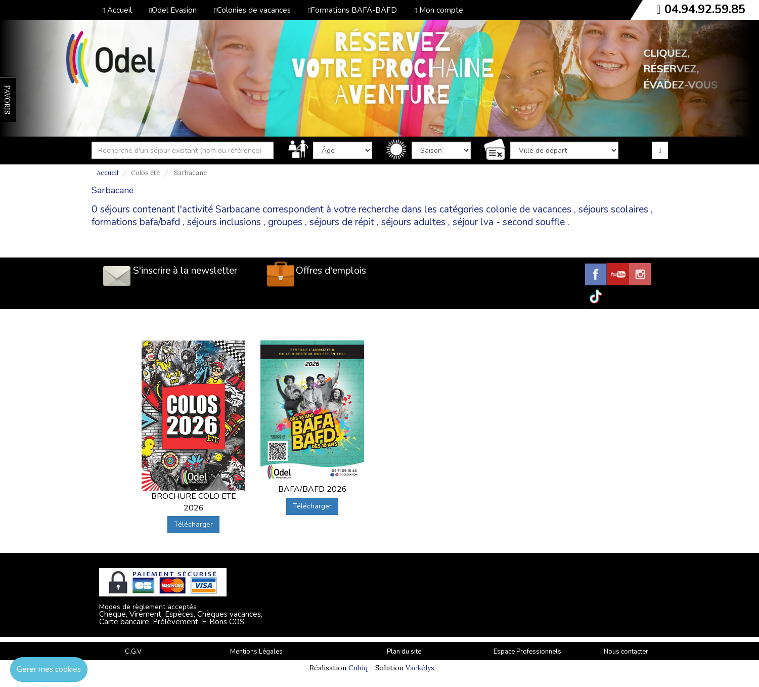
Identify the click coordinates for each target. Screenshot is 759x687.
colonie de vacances (528, 209)
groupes (285, 222)
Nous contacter (626, 651)
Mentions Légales (256, 651)
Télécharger (193, 524)
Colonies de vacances (252, 10)
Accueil (117, 10)
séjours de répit (341, 222)
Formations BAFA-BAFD (352, 10)
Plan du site (404, 651)
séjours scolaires (613, 209)
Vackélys (420, 667)
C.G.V (133, 651)
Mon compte (438, 10)
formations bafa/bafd (136, 222)
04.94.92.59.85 (704, 9)
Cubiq (358, 667)
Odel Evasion (173, 10)
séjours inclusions (224, 222)
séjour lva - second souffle (509, 222)
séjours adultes (413, 222)
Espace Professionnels (527, 651)
